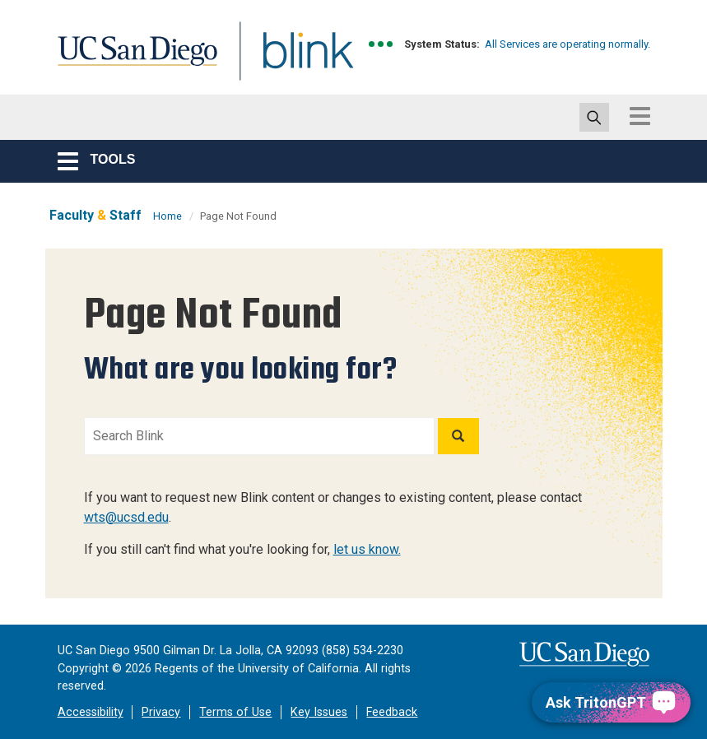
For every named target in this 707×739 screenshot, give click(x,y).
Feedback (391, 712)
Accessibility (90, 712)
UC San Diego (132, 60)
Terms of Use (235, 712)
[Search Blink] (259, 436)
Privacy (161, 712)
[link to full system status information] (381, 44)
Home (167, 216)
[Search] (458, 436)
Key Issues (319, 712)
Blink (292, 60)
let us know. (367, 549)
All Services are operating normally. (567, 44)
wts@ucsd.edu (126, 517)
